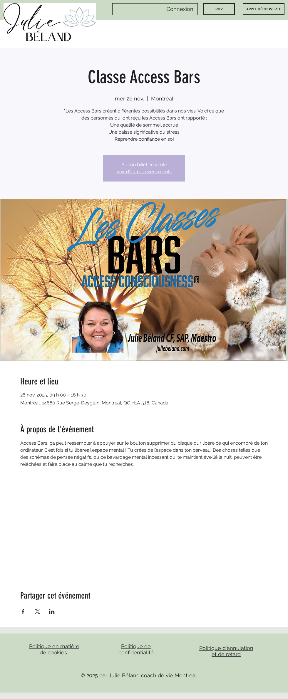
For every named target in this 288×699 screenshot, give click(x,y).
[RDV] (219, 9)
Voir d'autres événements (144, 171)
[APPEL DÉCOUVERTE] (263, 9)
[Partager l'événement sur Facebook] (23, 611)
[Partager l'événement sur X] (37, 611)
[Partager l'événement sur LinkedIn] (52, 611)
